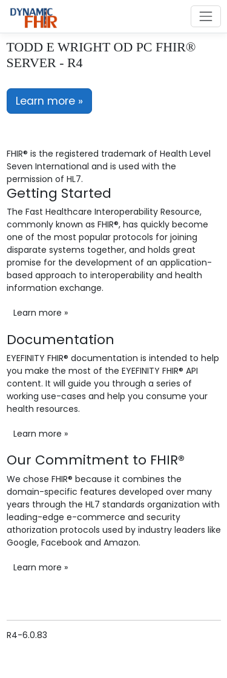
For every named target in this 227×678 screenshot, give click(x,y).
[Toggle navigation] (205, 16)
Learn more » (49, 101)
